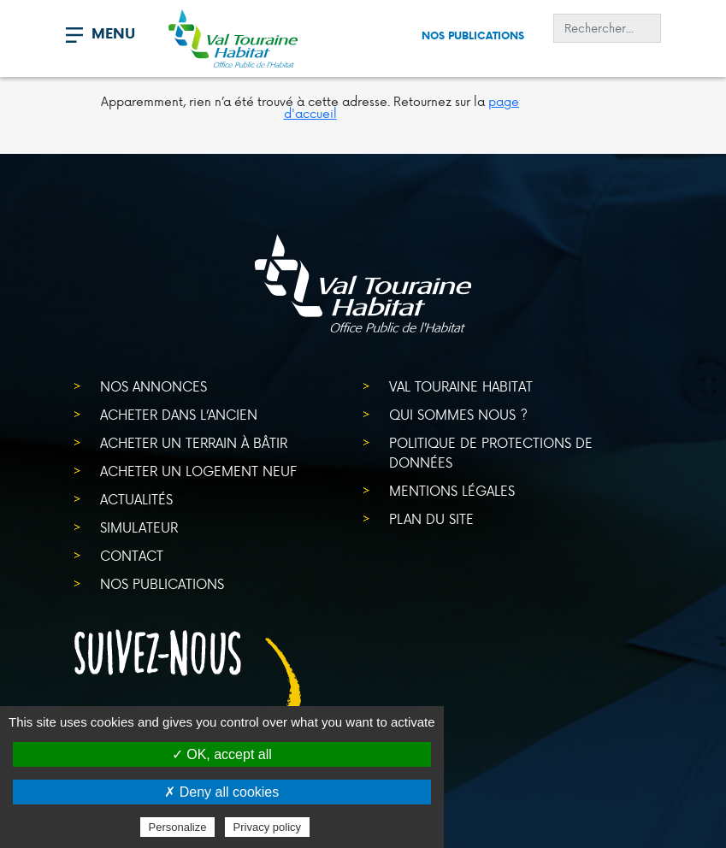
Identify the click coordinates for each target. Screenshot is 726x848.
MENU (113, 33)
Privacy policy (267, 827)
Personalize (178, 827)
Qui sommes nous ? (458, 414)
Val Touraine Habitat (461, 386)
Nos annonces (153, 386)
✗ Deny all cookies (221, 792)
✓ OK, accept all (222, 754)
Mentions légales (452, 490)
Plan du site (431, 518)
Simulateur (139, 527)
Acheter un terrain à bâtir (193, 442)
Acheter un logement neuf (198, 470)
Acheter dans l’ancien (178, 414)
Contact (131, 555)
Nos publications (473, 35)
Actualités (136, 499)
